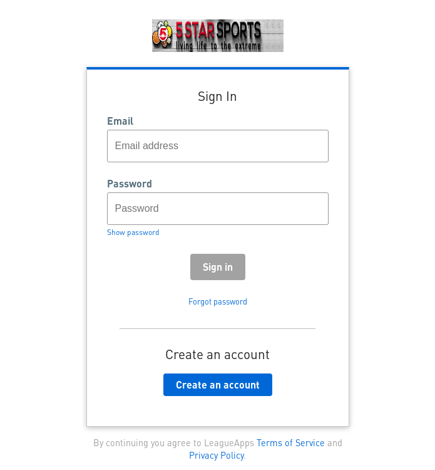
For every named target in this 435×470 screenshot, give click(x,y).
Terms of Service (291, 442)
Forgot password (217, 301)
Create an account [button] (218, 384)
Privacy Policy (216, 455)
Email (120, 121)
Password (129, 183)
